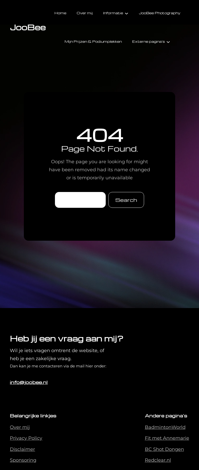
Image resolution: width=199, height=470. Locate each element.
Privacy (19, 438)
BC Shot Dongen (164, 449)
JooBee (28, 27)
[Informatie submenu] (126, 13)
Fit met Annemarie (167, 438)
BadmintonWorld (165, 427)
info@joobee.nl (29, 382)
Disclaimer (22, 449)
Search (126, 199)
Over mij (20, 427)
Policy (35, 438)
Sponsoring (23, 460)
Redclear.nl (158, 460)
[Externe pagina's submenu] (168, 41)
